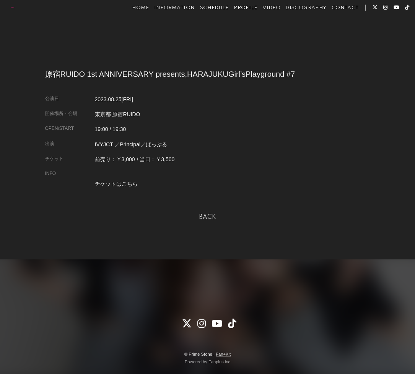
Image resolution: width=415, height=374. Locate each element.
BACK (207, 217)
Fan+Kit (223, 354)
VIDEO (260, 30)
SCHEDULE (203, 30)
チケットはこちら (116, 184)
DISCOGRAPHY (295, 30)
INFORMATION (163, 30)
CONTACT (334, 30)
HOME (129, 30)
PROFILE (234, 30)
